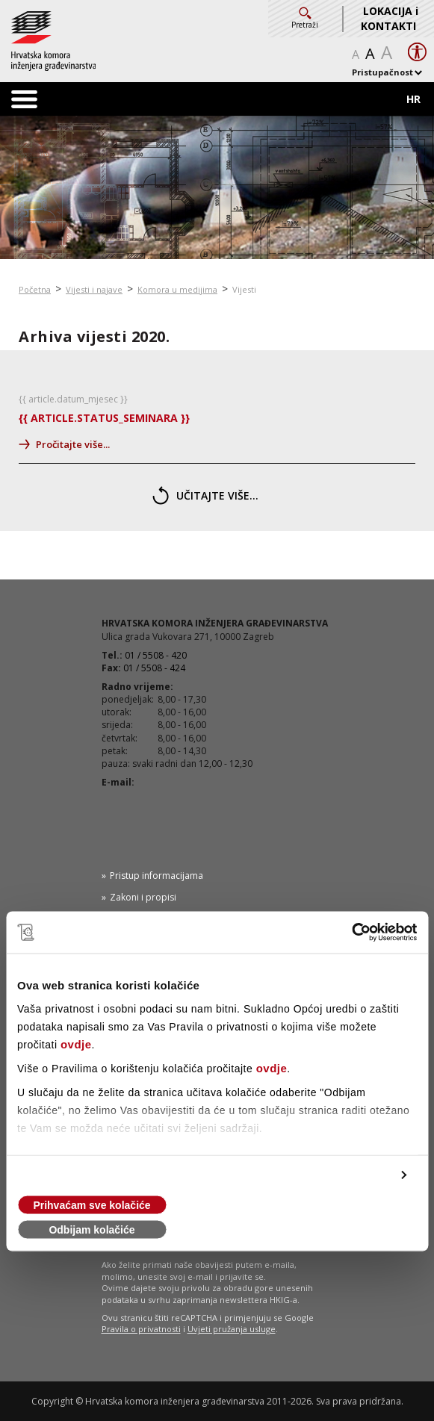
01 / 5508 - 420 (156, 655)
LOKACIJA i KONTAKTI (389, 18)
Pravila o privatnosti (141, 1328)
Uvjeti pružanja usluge (231, 1328)
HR (413, 99)
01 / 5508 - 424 (154, 668)
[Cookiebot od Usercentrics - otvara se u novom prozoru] (351, 932)
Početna (35, 289)
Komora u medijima (177, 289)
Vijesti (244, 289)
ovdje (76, 1044)
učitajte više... (205, 495)
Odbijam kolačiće (91, 1230)
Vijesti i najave (94, 289)
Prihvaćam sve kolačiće (91, 1205)
